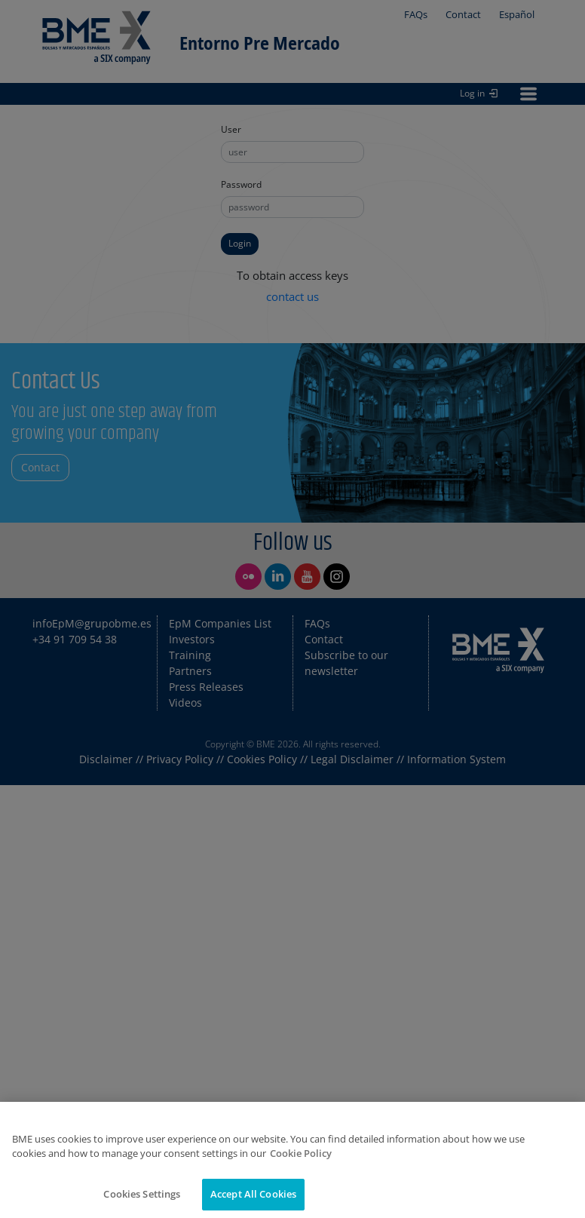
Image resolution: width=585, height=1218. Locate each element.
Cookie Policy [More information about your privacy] (301, 1170)
